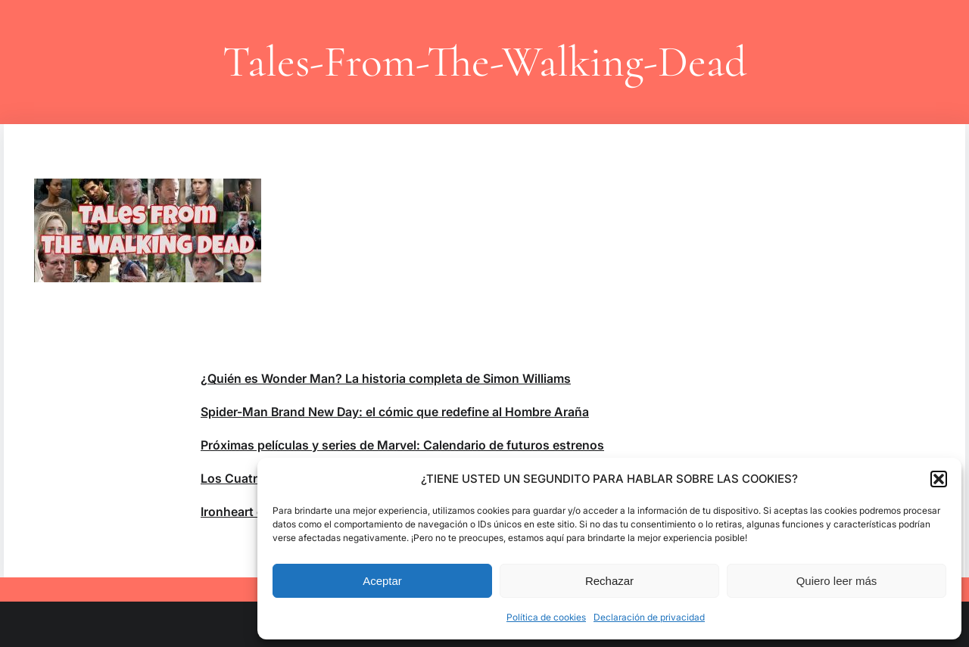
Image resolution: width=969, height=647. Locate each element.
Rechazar (609, 580)
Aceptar (382, 580)
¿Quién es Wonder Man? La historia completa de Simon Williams (386, 378)
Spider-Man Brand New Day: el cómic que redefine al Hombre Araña (395, 411)
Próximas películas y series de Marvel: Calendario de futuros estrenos (402, 445)
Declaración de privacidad (649, 617)
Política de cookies (546, 617)
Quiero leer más (836, 580)
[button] (938, 479)
